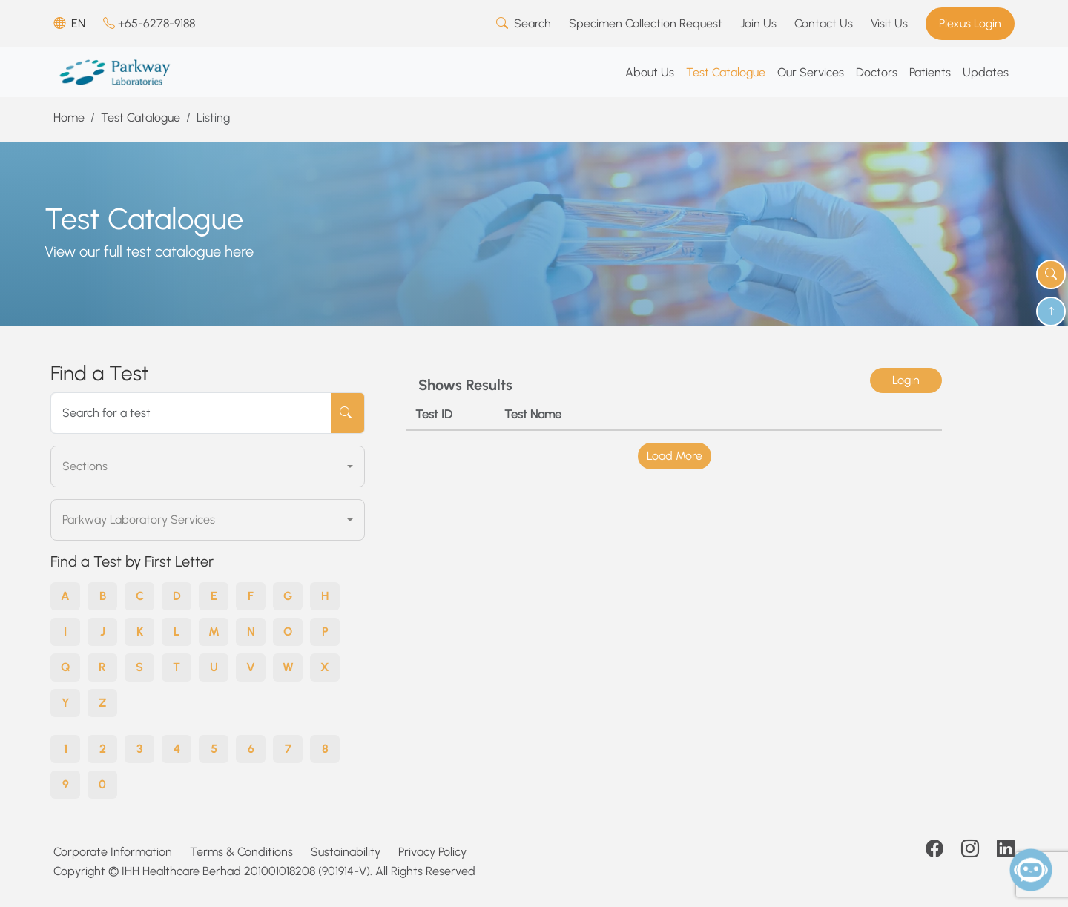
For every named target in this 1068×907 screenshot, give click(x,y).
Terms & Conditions (241, 852)
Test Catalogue (140, 118)
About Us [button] (649, 72)
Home (69, 118)
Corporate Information (112, 852)
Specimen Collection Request (645, 23)
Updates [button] (986, 72)
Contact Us (823, 23)
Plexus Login (970, 23)
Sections (85, 466)
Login (906, 380)
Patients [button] (930, 72)
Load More (674, 456)
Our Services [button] (810, 72)
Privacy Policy (432, 852)
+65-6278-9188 (149, 23)
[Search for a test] (191, 413)
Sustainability (345, 852)
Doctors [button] (876, 72)
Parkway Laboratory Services (138, 519)
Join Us (758, 23)
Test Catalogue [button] (725, 72)
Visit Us (889, 23)
